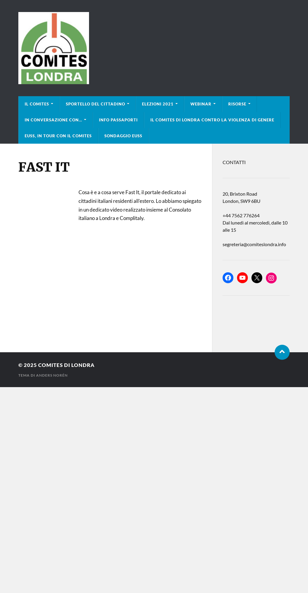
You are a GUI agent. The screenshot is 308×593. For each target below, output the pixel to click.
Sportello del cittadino (95, 104)
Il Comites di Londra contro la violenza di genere (212, 120)
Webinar (200, 104)
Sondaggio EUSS (123, 135)
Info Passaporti (118, 120)
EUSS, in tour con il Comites (58, 135)
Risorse (237, 104)
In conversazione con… (53, 120)
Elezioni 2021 (158, 104)
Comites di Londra (66, 365)
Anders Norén (52, 375)
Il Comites (37, 104)
